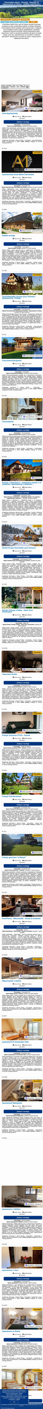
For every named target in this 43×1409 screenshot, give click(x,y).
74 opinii (33, 748)
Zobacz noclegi (23, 122)
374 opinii (28, 248)
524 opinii (21, 312)
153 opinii (37, 560)
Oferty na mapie (16, 19)
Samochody (14, 21)
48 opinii (30, 1344)
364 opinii (29, 126)
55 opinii (31, 1115)
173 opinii (30, 809)
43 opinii (30, 373)
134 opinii (30, 993)
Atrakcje (24, 21)
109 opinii (34, 187)
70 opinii (30, 1222)
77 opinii (39, 931)
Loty (5, 21)
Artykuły (33, 21)
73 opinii (32, 870)
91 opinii (28, 434)
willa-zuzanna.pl (38, 1)
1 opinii (30, 1283)
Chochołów (37, 91)
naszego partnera (7, 142)
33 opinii (29, 498)
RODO (18, 1399)
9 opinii (33, 1054)
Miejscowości (25, 19)
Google (4, 1392)
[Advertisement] (21, 62)
